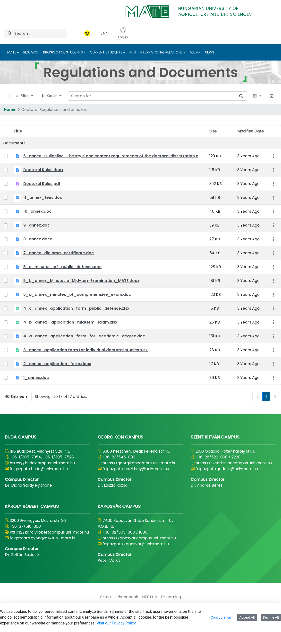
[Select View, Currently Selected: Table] (257, 96)
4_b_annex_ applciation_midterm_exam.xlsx (70, 322)
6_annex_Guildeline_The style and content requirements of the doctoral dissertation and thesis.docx (113, 156)
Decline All (271, 617)
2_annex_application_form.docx (57, 364)
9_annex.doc (36, 225)
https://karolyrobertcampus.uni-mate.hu (49, 532)
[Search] (40, 33)
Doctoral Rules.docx (43, 170)
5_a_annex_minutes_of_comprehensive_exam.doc (77, 294)
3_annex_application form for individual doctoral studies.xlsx (85, 350)
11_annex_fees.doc (42, 197)
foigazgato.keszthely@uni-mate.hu (135, 469)
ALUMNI (195, 52)
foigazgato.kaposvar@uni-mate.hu (135, 544)
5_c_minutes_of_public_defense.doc (62, 267)
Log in (123, 33)
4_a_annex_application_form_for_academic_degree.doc (84, 336)
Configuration (221, 617)
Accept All (247, 617)
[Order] (52, 96)
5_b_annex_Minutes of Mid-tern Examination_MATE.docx (81, 280)
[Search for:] (151, 96)
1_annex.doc (36, 377)
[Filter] (24, 96)
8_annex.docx (37, 239)
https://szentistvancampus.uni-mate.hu (234, 463)
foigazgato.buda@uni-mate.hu (39, 469)
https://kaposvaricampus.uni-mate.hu (139, 538)
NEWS (209, 52)
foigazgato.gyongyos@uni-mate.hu (43, 538)
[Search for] (241, 96)
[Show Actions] (273, 156)
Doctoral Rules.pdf (41, 183)
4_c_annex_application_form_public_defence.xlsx (76, 308)
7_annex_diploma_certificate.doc (58, 253)
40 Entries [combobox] (17, 396)
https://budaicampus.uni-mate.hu (42, 463)
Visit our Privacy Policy (116, 623)
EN (105, 33)
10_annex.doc (37, 211)
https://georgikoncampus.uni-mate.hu (139, 463)
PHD (132, 52)
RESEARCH (31, 52)
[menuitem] (106, 597)
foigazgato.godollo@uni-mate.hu (227, 469)
